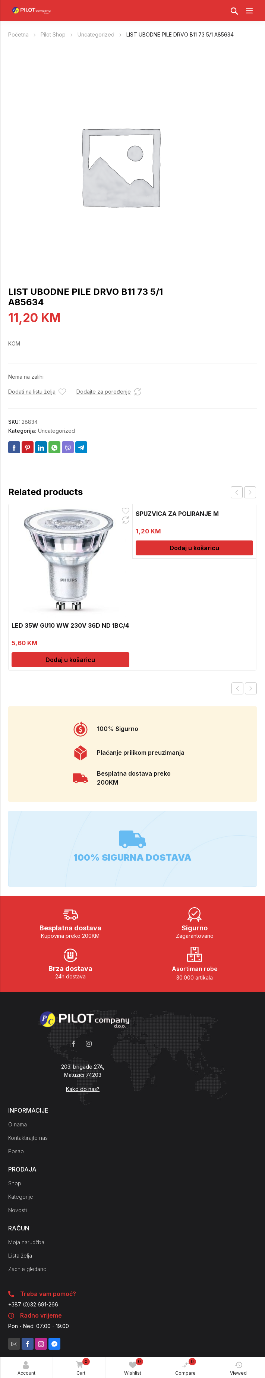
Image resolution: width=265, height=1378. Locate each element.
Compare (185, 1367)
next (250, 492)
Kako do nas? (83, 1089)
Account (26, 1368)
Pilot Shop (53, 34)
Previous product (237, 688)
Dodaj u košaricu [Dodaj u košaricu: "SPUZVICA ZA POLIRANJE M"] (194, 548)
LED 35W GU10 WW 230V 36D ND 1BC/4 (70, 625)
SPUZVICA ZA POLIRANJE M (177, 513)
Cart (81, 1367)
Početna (18, 34)
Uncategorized (96, 34)
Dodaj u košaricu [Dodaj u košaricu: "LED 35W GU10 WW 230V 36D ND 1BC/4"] (70, 659)
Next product (251, 688)
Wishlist (133, 1367)
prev (237, 492)
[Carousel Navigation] (243, 492)
